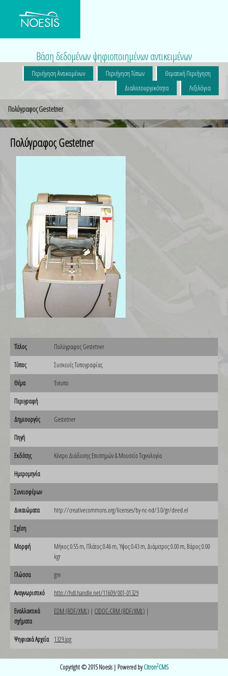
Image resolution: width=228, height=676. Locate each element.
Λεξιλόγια (200, 87)
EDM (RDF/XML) (71, 611)
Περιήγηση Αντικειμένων (58, 73)
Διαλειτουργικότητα (147, 87)
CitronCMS (156, 667)
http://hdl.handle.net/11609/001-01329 (96, 592)
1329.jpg (62, 639)
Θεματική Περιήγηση (188, 73)
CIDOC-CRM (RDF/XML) (119, 611)
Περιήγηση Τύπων (125, 73)
